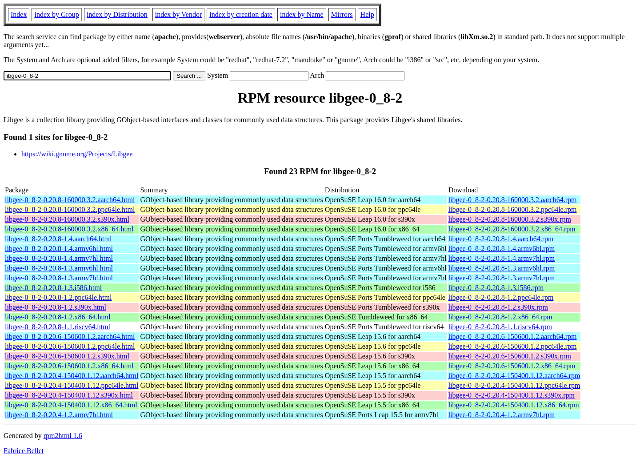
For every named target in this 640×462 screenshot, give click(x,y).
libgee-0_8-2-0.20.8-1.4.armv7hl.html (59, 258)
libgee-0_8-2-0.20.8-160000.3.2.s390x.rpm (509, 219)
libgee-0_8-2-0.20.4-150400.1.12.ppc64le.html (71, 385)
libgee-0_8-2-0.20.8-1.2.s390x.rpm (498, 307)
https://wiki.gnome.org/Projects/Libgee (76, 154)
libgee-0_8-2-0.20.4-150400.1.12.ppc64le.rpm (514, 385)
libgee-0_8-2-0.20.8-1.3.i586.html (53, 287)
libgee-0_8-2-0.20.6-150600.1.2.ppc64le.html (70, 346)
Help (367, 14)
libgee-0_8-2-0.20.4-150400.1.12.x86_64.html (71, 405)
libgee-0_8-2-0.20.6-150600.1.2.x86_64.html (69, 366)
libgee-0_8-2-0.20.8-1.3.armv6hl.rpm (501, 268)
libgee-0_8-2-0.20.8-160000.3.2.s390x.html (67, 219)
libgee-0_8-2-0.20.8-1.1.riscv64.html (57, 327)
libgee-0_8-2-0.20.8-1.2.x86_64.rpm (500, 317)
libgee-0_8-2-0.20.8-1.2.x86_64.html (58, 317)
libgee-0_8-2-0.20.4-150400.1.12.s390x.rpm (511, 395)
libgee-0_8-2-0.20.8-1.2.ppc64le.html (58, 297)
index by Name (302, 14)
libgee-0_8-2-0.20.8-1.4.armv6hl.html (59, 248)
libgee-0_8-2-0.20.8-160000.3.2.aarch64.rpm (512, 199)
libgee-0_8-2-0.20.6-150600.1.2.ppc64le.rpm (512, 346)
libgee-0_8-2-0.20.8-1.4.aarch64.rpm (501, 239)
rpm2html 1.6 (63, 435)
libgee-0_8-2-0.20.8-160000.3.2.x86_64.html (69, 229)
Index (19, 14)
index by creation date (240, 14)
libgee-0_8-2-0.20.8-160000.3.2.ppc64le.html (70, 209)
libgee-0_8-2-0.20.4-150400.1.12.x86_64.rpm (513, 405)
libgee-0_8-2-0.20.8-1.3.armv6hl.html (59, 268)
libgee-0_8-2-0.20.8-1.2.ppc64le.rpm (501, 297)
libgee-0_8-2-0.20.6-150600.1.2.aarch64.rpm (512, 336)
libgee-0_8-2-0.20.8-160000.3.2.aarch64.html (70, 199)
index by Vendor (178, 14)
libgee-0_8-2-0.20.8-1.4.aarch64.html (58, 239)
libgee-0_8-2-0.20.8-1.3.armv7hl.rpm (501, 278)
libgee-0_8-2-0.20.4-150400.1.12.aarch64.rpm (514, 375)
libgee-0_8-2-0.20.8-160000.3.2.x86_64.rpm (512, 229)
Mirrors (342, 14)
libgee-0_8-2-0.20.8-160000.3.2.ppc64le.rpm (512, 209)
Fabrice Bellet (24, 450)
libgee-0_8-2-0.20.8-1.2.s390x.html (55, 307)
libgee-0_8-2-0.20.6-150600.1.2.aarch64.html (70, 336)
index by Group (56, 14)
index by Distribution (117, 14)
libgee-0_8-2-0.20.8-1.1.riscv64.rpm (500, 327)
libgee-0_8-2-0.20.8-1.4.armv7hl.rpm (501, 258)
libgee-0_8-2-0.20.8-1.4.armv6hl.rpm (501, 248)
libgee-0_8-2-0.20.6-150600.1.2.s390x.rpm (509, 356)
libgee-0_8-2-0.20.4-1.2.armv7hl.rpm (501, 414)
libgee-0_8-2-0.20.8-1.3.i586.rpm (496, 287)
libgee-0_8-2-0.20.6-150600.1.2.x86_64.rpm (512, 366)
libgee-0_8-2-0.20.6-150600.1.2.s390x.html (67, 356)
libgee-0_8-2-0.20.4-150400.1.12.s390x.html (69, 395)
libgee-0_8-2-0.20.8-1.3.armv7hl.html (59, 278)
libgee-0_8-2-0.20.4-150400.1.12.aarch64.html (71, 375)
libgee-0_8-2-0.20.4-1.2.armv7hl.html (59, 414)
